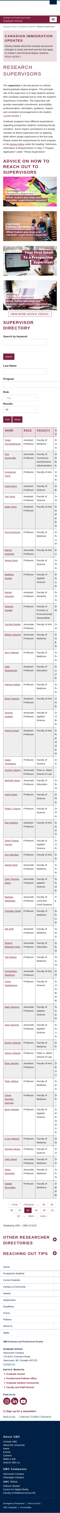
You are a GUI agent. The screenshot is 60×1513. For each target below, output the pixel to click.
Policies (7, 1319)
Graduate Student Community (22, 1383)
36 (13, 1210)
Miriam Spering (13, 634)
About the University (14, 1445)
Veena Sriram (12, 730)
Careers (7, 1455)
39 (37, 1210)
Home (6, 1267)
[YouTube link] (23, 1401)
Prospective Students (26, 27)
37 (21, 1210)
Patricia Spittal (12, 684)
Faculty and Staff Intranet (20, 1387)
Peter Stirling (11, 1081)
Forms (6, 1313)
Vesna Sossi (11, 560)
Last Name (9, 365)
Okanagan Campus (13, 1477)
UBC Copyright (10, 1507)
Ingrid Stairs (11, 794)
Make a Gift (9, 1459)
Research (46, 1416)
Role (6, 392)
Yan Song (10, 496)
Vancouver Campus (13, 1473)
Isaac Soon (11, 506)
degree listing (17, 144)
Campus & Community (14, 1287)
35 (53, 1204)
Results (8, 403)
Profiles (35, 1416)
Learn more (11, 116)
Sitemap (24, 1416)
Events (7, 1452)
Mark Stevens (12, 1007)
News (6, 1448)
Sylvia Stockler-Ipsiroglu (9, 1099)
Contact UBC (10, 1441)
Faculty (43, 430)
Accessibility (25, 1507)
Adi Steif (9, 929)
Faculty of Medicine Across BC (19, 1492)
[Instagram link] (6, 1401)
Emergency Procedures (13, 1503)
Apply (6, 1332)
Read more (12, 56)
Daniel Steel (11, 865)
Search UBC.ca (11, 1462)
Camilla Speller (13, 624)
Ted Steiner (11, 957)
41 (53, 1210)
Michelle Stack (12, 780)
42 (19, 1215)
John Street (11, 1159)
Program (8, 378)
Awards (7, 1293)
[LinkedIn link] (14, 1401)
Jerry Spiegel (12, 652)
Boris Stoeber (12, 1109)
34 (45, 1204)
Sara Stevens (12, 1024)
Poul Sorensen (12, 532)
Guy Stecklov (12, 854)
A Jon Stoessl (12, 1138)
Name (9, 430)
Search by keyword (15, 336)
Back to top (10, 1416)
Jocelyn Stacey (13, 770)
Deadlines (8, 1306)
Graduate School (9, 27)
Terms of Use (34, 1503)
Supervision (9, 1300)
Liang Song (11, 486)
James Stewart (12, 1053)
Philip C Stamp (12, 808)
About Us (7, 1326)
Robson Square (11, 1486)
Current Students (11, 1280)
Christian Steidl (13, 911)
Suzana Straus (12, 1149)
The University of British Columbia (22, 6)
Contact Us (9, 1364)
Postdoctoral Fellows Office (21, 1378)
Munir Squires (12, 698)
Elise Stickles (12, 1063)
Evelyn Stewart (13, 1042)
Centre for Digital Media (15, 1489)
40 (45, 1210)
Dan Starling (11, 822)
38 (29, 1210)
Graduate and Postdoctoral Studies (30, 1343)
